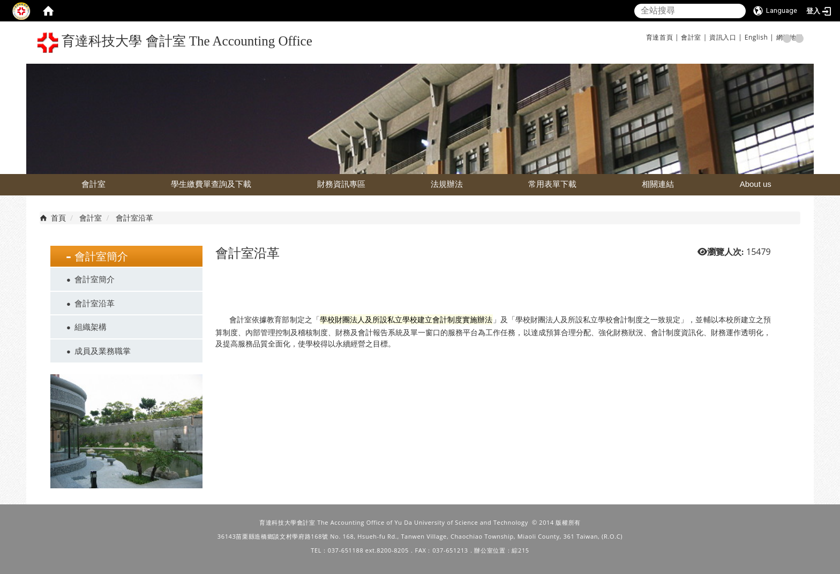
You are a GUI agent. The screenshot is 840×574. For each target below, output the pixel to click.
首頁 (58, 218)
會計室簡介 (94, 279)
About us (755, 183)
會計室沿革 (94, 303)
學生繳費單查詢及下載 (211, 183)
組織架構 (90, 326)
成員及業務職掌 (102, 350)
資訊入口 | (725, 37)
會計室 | (694, 37)
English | (759, 37)
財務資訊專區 (341, 183)
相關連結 (658, 183)
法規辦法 (447, 183)
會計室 (93, 183)
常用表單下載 (552, 183)
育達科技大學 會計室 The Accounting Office (174, 42)
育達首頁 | (662, 37)
